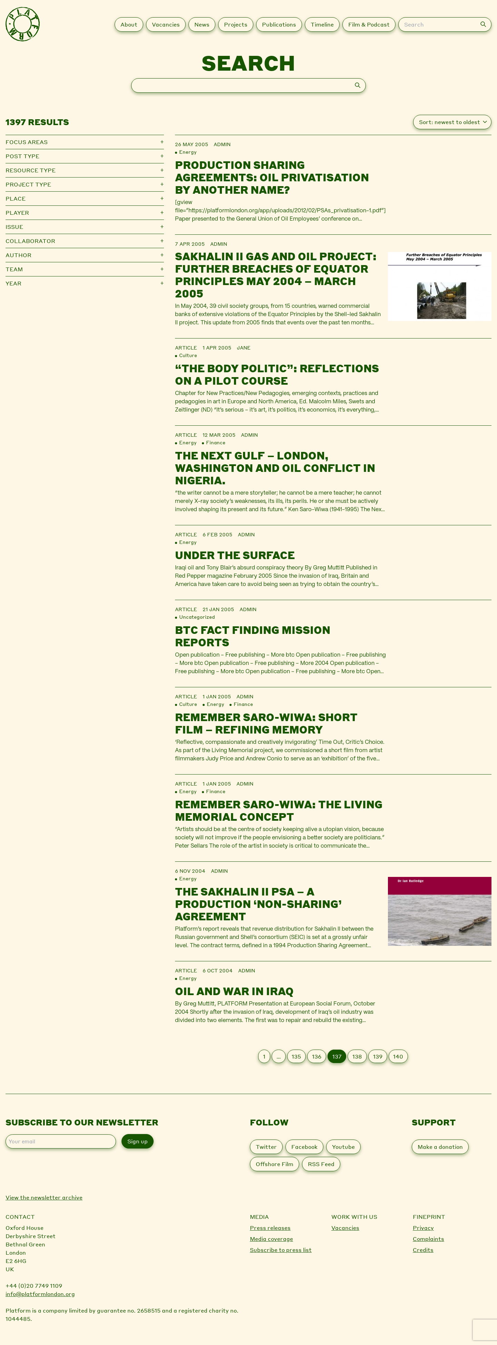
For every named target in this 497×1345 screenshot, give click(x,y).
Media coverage (271, 1238)
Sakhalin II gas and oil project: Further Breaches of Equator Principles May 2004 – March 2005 (276, 275)
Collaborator (30, 240)
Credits (423, 1249)
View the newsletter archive (44, 1197)
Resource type (31, 170)
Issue (14, 226)
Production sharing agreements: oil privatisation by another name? (272, 177)
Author (18, 255)
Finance (215, 442)
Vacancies (345, 1227)
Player (17, 212)
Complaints (428, 1238)
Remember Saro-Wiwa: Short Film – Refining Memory (266, 723)
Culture (188, 355)
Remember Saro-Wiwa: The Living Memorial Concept (278, 810)
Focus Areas (27, 141)
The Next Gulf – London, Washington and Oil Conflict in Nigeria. (275, 467)
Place (16, 198)
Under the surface (235, 555)
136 (316, 1056)
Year (13, 283)
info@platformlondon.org (40, 1293)
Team (14, 269)
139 (377, 1056)
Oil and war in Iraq (234, 991)
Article (186, 347)
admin (222, 144)
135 (296, 1056)
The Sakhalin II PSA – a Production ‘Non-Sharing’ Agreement (258, 903)
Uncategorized (197, 617)
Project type (28, 184)
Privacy (423, 1227)
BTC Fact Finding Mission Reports (252, 636)
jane (244, 347)
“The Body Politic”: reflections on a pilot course (277, 374)
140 (398, 1056)
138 (357, 1056)
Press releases (270, 1227)
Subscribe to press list (281, 1249)
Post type (22, 156)
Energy (187, 152)
